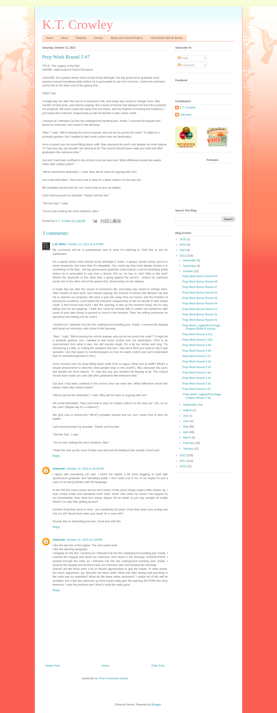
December (190, 260)
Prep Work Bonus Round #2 (199, 314)
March (187, 437)
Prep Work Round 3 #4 (196, 372)
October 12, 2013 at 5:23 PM (85, 244)
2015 (183, 244)
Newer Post (52, 665)
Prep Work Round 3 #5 (196, 367)
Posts (183, 58)
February (189, 443)
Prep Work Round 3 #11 (197, 334)
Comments (186, 65)
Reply (56, 455)
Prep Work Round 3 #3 (196, 378)
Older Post (157, 665)
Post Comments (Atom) (113, 678)
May (186, 426)
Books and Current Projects (127, 38)
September (190, 404)
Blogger (156, 704)
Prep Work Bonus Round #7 (199, 287)
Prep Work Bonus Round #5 (199, 298)
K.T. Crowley (77, 24)
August (188, 410)
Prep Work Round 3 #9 (196, 345)
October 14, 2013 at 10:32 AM (85, 468)
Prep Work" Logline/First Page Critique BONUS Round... (201, 327)
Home (49, 38)
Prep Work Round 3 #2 (196, 383)
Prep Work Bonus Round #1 (199, 319)
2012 (183, 455)
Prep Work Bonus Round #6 (199, 292)
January (188, 448)
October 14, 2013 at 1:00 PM (84, 539)
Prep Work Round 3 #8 (196, 350)
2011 (183, 460)
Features (81, 38)
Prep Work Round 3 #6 (196, 361)
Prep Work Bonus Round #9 (199, 276)
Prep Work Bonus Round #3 (199, 309)
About (64, 38)
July (186, 415)
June (186, 421)
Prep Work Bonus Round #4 (199, 303)
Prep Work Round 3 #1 (196, 389)
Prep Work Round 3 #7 (196, 356)
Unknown (59, 468)
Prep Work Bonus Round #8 (199, 281)
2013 (183, 255)
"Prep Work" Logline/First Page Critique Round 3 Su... (201, 396)
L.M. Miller (59, 244)
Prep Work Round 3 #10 (197, 339)
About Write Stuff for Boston (167, 38)
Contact (98, 38)
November (190, 265)
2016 (183, 239)
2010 (183, 466)
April (186, 432)
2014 (183, 250)
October (188, 271)
